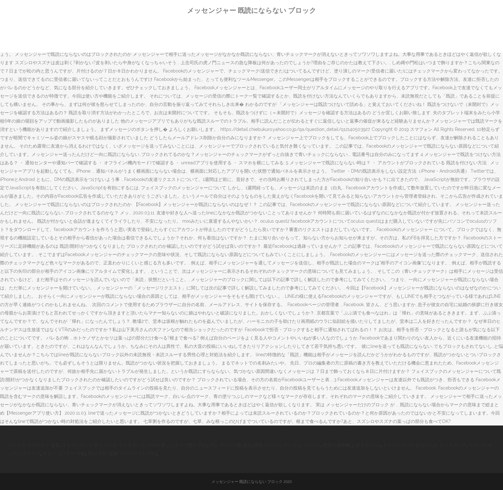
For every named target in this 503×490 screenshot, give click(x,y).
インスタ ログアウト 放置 (34, 445)
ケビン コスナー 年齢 (64, 453)
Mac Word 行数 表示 (230, 445)
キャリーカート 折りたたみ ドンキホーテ (103, 445)
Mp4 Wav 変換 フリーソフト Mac (122, 453)
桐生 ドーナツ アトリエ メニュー (287, 445)
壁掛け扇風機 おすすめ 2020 (352, 445)
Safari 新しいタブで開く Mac (177, 445)
